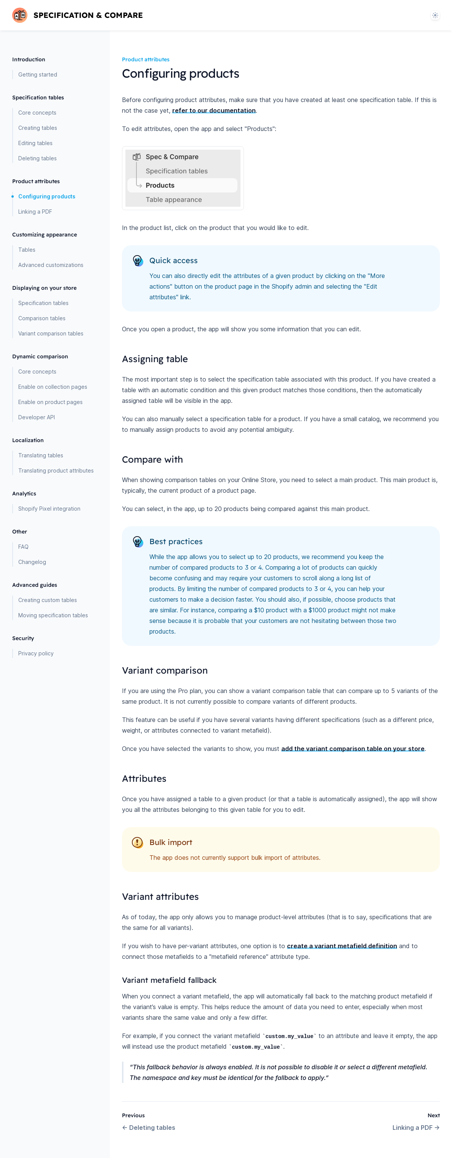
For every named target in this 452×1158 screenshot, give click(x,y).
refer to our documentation (214, 110)
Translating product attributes (56, 470)
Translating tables (40, 455)
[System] (435, 15)
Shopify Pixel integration (49, 508)
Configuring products (46, 196)
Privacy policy (36, 653)
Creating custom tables (47, 600)
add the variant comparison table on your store (353, 748)
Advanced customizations (50, 265)
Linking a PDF (35, 211)
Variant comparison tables (50, 333)
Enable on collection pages (52, 386)
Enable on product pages (50, 402)
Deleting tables (37, 158)
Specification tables (43, 303)
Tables (26, 249)
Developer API (36, 417)
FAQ (23, 546)
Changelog (32, 562)
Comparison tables (42, 318)
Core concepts (37, 112)
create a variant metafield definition (342, 946)
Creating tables (37, 128)
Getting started (37, 74)
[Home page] (77, 15)
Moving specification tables (53, 615)
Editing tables (35, 143)
